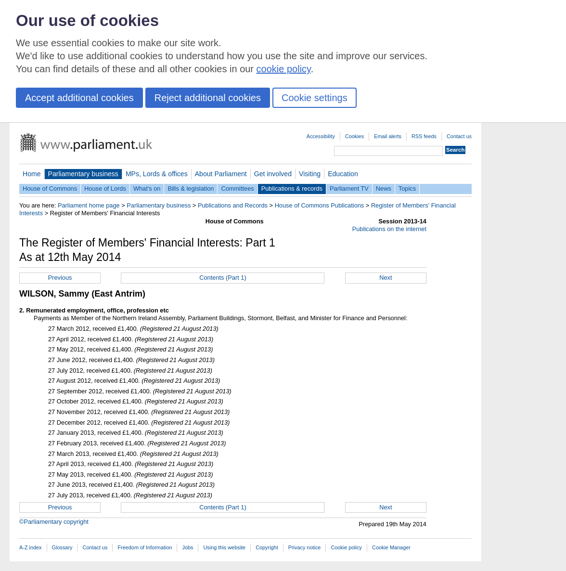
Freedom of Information (144, 547)
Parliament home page (89, 205)
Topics (407, 188)
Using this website (224, 547)
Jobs (187, 547)
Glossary (62, 547)
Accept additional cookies (79, 97)
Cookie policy (346, 547)
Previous (60, 277)
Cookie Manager (391, 547)
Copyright (267, 547)
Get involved (273, 174)
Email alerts (387, 136)
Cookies (354, 136)
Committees (237, 188)
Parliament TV (349, 188)
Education (343, 174)
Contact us (459, 136)
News (383, 188)
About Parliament (221, 174)
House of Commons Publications (319, 205)
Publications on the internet (389, 229)
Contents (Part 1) (222, 277)
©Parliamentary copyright (54, 521)
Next (385, 277)
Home (32, 174)
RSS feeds (424, 136)
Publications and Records (233, 205)
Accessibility (321, 136)
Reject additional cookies (207, 97)
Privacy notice (304, 547)
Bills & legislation (190, 188)
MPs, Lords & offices (157, 174)
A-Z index (30, 547)
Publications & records (291, 188)
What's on (147, 188)
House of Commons (50, 188)
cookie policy (284, 69)
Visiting (310, 174)
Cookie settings (314, 97)
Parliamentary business (83, 174)
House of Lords (105, 188)
